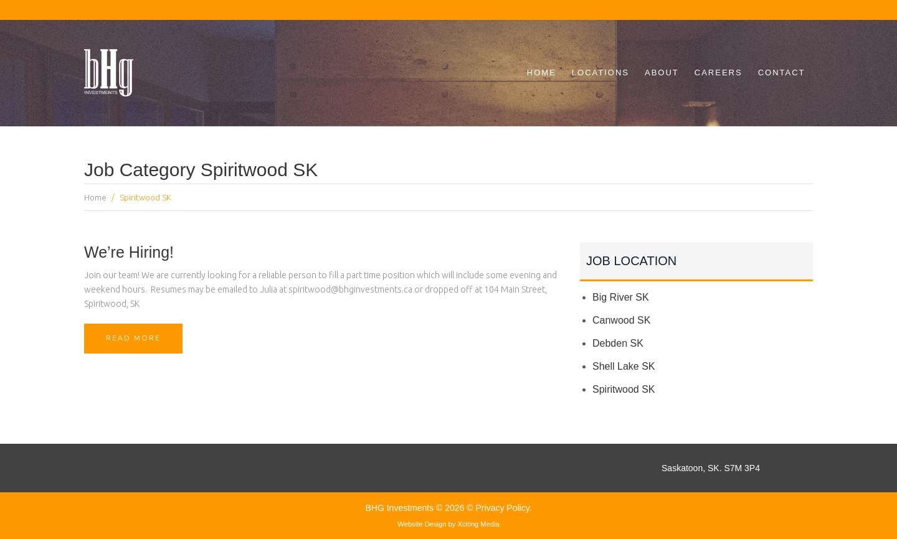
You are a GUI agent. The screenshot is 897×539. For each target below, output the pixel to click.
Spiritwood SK (623, 389)
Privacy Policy (502, 508)
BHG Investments (400, 508)
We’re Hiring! (129, 252)
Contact (781, 72)
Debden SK (617, 343)
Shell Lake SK (623, 366)
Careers (719, 72)
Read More (137, 344)
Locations (600, 72)
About (662, 72)
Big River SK (620, 297)
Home (541, 72)
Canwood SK (621, 320)
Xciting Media (479, 524)
